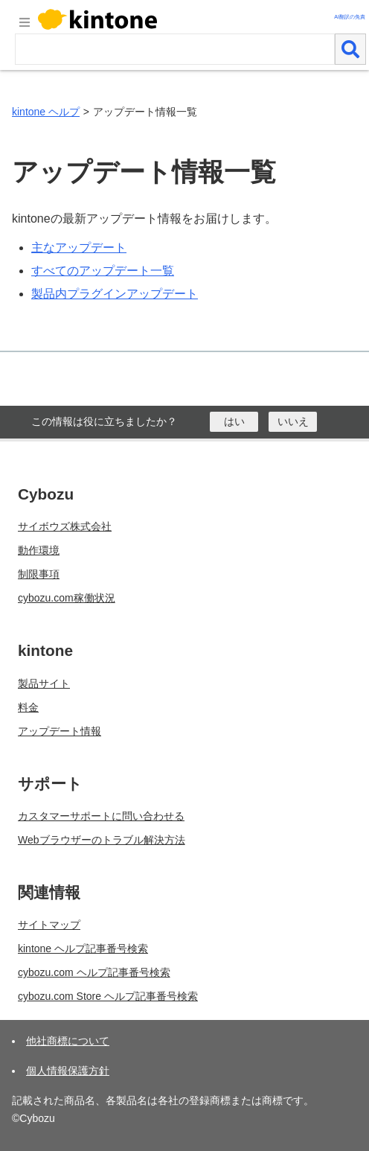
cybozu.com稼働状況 (66, 598)
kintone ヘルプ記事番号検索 (83, 948)
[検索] (350, 49)
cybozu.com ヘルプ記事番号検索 (94, 972)
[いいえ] (293, 422)
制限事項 (39, 574)
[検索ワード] (175, 49)
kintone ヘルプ (46, 112)
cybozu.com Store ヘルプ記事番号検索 (108, 996)
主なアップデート (78, 247)
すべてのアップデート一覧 (102, 270)
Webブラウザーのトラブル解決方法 (101, 840)
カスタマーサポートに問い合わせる (101, 816)
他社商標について (67, 1041)
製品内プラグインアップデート (114, 293)
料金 (28, 707)
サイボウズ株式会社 (65, 526)
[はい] (234, 422)
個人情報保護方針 (67, 1071)
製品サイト (44, 683)
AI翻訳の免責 (349, 16)
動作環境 (39, 550)
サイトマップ (49, 925)
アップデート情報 (59, 731)
